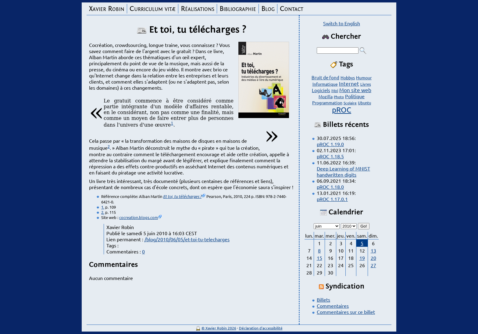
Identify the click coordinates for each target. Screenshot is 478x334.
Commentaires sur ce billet (346, 312)
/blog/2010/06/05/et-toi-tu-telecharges (187, 239)
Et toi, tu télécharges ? (182, 196)
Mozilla (326, 96)
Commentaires (333, 306)
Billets (323, 299)
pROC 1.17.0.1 (332, 199)
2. (102, 212)
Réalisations (197, 9)
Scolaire (350, 102)
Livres (365, 84)
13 (373, 250)
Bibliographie (237, 9)
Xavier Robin (106, 9)
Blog (268, 9)
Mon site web (355, 90)
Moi (334, 90)
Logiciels (321, 90)
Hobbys (348, 77)
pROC (341, 109)
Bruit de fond (325, 77)
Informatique (325, 84)
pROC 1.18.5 (330, 156)
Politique (355, 96)
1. (102, 207)
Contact (291, 9)
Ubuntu (364, 102)
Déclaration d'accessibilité (261, 327)
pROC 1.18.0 (330, 187)
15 (319, 258)
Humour (364, 77)
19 (362, 258)
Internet (349, 83)
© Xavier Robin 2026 (219, 327)
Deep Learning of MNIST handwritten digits (343, 171)
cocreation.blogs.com (138, 217)
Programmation (327, 102)
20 (373, 258)
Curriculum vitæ (153, 9)
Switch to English (341, 23)
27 (373, 265)
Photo (339, 96)
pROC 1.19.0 (330, 144)
